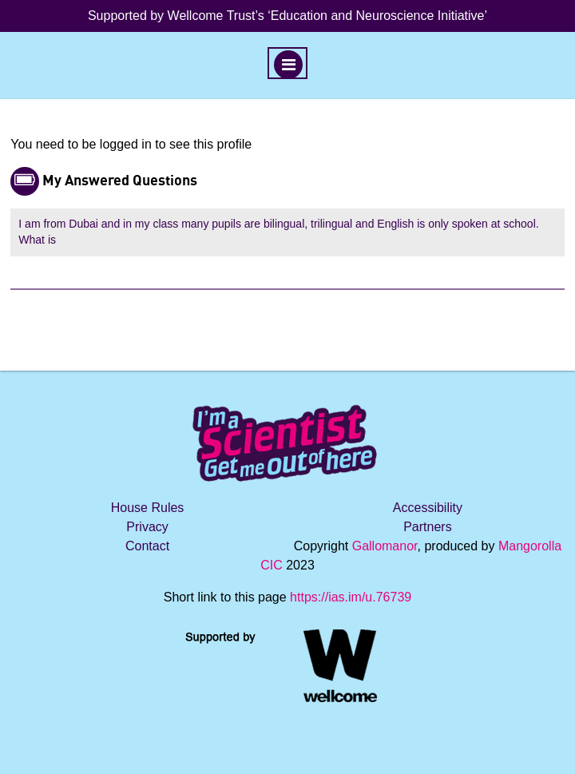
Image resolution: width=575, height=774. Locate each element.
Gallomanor (385, 546)
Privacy (147, 527)
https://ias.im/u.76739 (350, 597)
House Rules (147, 507)
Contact (147, 546)
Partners (427, 527)
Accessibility (427, 507)
